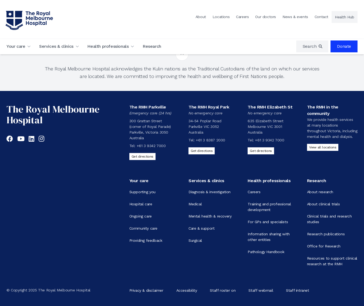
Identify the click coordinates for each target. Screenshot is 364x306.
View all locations (322, 147)
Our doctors (265, 17)
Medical (195, 204)
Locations (221, 17)
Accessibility (186, 290)
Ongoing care (140, 216)
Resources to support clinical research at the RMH (332, 261)
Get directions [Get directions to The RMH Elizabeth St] (261, 151)
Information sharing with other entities (268, 237)
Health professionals (108, 46)
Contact (321, 17)
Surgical (195, 240)
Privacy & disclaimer (146, 290)
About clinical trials (323, 204)
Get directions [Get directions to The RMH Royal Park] (202, 151)
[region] (312, 46)
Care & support (201, 228)
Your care (15, 46)
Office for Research (324, 246)
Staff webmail (260, 290)
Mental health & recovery (209, 216)
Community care (143, 228)
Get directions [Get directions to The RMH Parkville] (142, 156)
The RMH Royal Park (208, 107)
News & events (295, 17)
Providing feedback (145, 240)
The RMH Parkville (147, 107)
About (201, 17)
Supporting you (142, 192)
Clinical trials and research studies (329, 219)
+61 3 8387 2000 (210, 140)
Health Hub (344, 17)
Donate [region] (344, 46)
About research (320, 192)
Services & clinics (56, 46)
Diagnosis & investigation (209, 192)
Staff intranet (297, 290)
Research (152, 46)
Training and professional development (269, 207)
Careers (242, 17)
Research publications (326, 234)
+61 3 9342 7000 (151, 146)
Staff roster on (222, 290)
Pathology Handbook (266, 252)
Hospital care (140, 204)
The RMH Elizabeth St (270, 107)
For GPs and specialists (268, 222)
